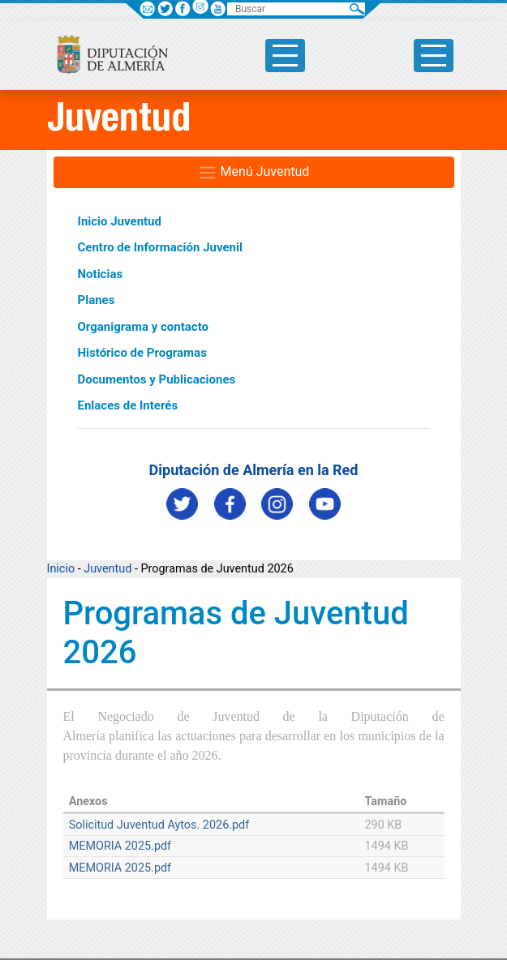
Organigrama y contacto (143, 326)
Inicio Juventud (119, 221)
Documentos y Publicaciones (157, 379)
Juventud (107, 569)
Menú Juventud (254, 172)
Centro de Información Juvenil (160, 247)
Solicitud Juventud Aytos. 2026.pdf (159, 825)
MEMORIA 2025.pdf (120, 846)
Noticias (100, 274)
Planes (96, 300)
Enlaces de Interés (128, 405)
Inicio (61, 569)
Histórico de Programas (142, 352)
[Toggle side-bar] (285, 55)
